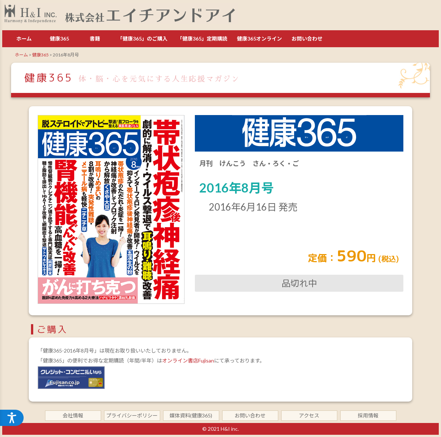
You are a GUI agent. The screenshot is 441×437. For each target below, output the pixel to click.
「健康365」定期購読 (202, 38)
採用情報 (368, 415)
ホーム (24, 38)
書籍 (95, 38)
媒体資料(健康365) (191, 415)
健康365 (59, 38)
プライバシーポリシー (132, 415)
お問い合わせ (307, 38)
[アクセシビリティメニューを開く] (12, 418)
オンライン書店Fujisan (188, 360)
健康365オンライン (259, 38)
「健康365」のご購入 (142, 38)
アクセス (309, 415)
